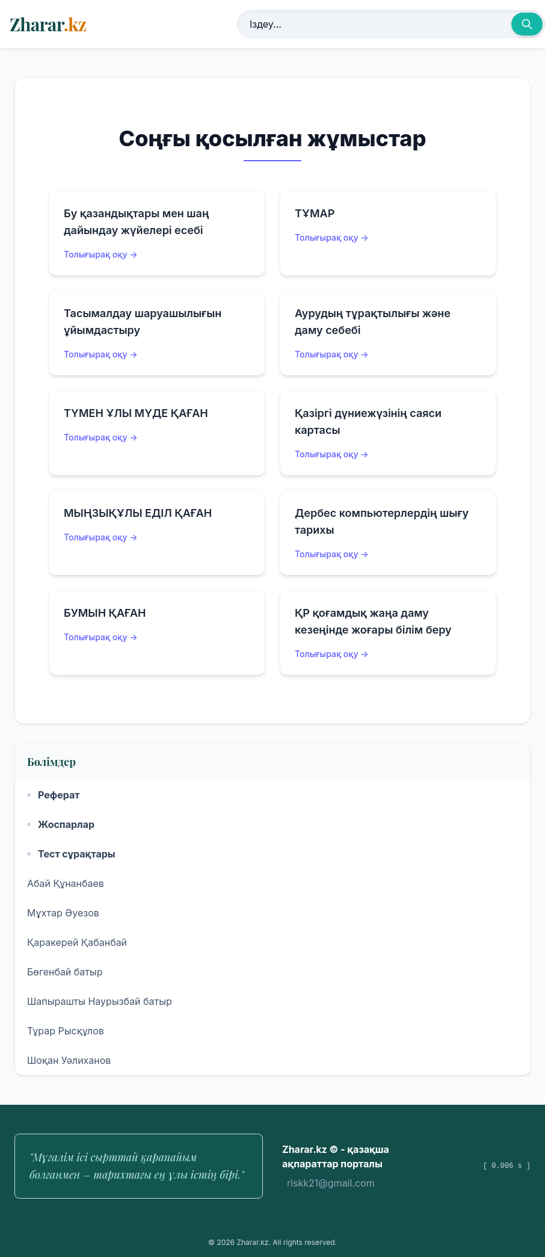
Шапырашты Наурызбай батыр (99, 1001)
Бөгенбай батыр (65, 972)
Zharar (48, 24)
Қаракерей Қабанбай (77, 942)
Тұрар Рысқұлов (65, 1031)
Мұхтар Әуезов (63, 913)
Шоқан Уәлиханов (69, 1060)
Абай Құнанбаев (65, 883)
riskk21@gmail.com (331, 1183)
